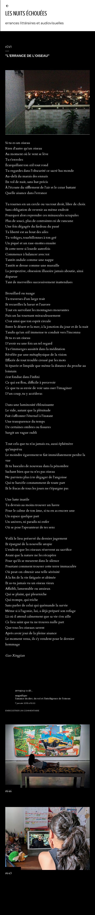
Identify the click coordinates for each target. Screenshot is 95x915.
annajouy (20, 690)
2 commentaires (13, 878)
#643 (8, 873)
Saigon (17, 674)
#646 (8, 791)
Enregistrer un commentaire (22, 710)
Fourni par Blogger (47, 899)
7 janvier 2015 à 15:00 (25, 703)
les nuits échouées (26, 13)
